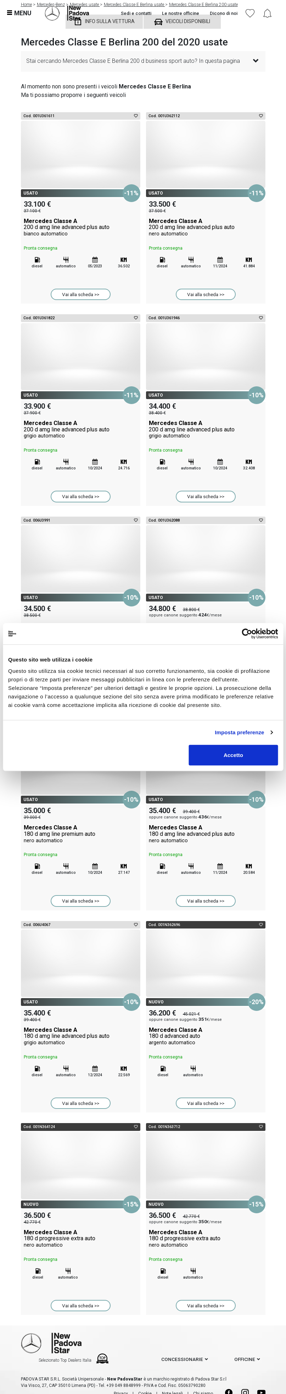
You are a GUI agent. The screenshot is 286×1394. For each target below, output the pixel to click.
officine (244, 1359)
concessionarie (182, 1359)
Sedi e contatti (136, 13)
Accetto (233, 755)
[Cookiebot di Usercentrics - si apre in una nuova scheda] (247, 633)
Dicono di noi (223, 13)
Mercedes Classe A (81, 227)
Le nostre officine (180, 13)
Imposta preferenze (239, 732)
